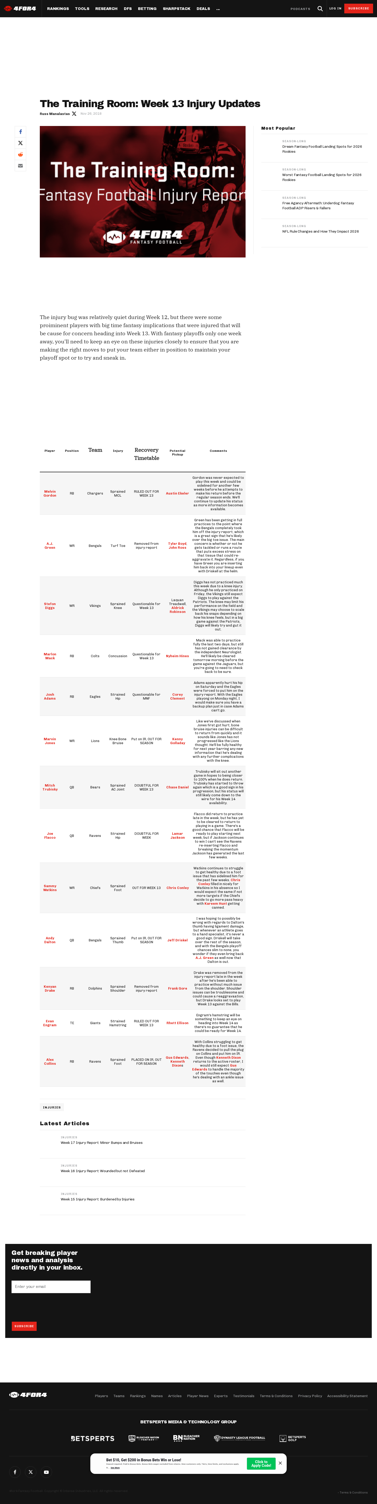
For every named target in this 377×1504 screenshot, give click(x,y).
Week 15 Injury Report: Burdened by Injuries (98, 1199)
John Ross (178, 548)
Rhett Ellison (178, 1023)
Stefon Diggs (50, 606)
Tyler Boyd (177, 544)
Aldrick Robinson (178, 610)
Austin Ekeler (177, 493)
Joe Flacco (50, 835)
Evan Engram (50, 1023)
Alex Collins (50, 1062)
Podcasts (301, 9)
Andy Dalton (50, 940)
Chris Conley (178, 888)
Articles (175, 1396)
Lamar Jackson (177, 835)
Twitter (20, 143)
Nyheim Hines (177, 656)
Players (101, 1396)
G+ (46, 1472)
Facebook (20, 131)
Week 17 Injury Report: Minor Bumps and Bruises (102, 1142)
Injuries (52, 1107)
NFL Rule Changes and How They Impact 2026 (320, 231)
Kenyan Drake (50, 988)
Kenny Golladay (177, 741)
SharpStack (176, 9)
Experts (221, 1396)
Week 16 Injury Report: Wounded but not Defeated (103, 1171)
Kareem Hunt (215, 903)
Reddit (20, 154)
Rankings (58, 9)
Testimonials (243, 1396)
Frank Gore (177, 988)
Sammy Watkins (50, 888)
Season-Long (294, 141)
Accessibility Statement (347, 1396)
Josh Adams (50, 696)
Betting (147, 9)
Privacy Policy (310, 1396)
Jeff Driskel (178, 940)
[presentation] (51, 1307)
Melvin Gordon (49, 493)
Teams (119, 1396)
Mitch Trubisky (50, 787)
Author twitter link (74, 113)
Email (20, 165)
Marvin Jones (50, 741)
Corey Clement (177, 696)
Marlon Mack (50, 656)
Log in (335, 8)
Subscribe (358, 8)
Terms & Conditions (276, 1396)
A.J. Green (50, 546)
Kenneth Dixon (177, 1063)
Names (157, 1396)
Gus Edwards (177, 1058)
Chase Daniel (178, 787)
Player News (198, 1396)
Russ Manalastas (55, 114)
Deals (203, 9)
